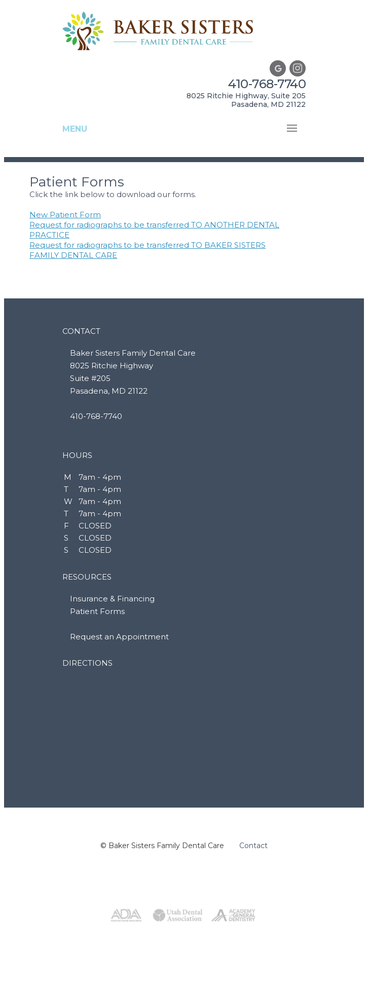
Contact (253, 845)
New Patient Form (65, 214)
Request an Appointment (119, 636)
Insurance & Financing (112, 598)
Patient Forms (97, 611)
